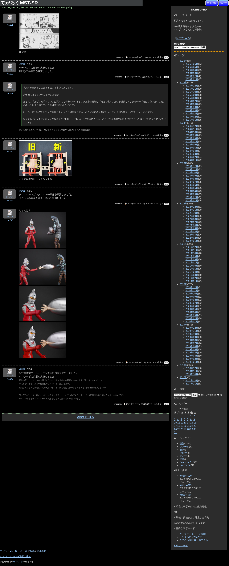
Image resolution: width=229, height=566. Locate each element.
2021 (183, 244)
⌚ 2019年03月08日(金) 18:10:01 (138, 77)
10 (175, 422)
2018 (183, 365)
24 (175, 429)
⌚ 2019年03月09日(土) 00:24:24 (140, 57)
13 (185, 422)
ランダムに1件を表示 (191, 537)
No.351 (10, 25)
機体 (182, 449)
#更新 (22, 64)
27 (185, 429)
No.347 (10, 201)
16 (194, 422)
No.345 (10, 379)
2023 (183, 163)
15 (191, 422)
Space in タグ (187, 462)
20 (185, 426)
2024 (183, 123)
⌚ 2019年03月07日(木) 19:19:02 (138, 204)
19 (182, 426)
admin (120, 57)
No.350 (10, 74)
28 (188, 429)
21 (188, 426)
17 (175, 426)
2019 (183, 324)
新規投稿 (211, 3)
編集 (166, 57)
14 (188, 422)
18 (178, 426)
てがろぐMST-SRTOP (11, 551)
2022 (183, 203)
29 (191, 429)
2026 (183, 61)
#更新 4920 (186, 475)
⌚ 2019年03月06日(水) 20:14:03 (137, 404)
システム (184, 446)
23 (194, 426)
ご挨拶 (183, 453)
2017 (183, 377)
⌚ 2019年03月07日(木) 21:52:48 (138, 184)
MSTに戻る (183, 38)
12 (182, 422)
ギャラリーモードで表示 (193, 534)
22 (191, 426)
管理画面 (41, 551)
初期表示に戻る (85, 417)
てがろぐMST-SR (19, 2)
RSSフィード (181, 545)
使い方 (183, 456)
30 (194, 429)
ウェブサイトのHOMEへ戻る (15, 556)
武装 (182, 459)
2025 (183, 82)
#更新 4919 (186, 485)
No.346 (10, 220)
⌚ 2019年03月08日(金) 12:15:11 (137, 135)
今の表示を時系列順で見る (194, 540)
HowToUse (185, 465)
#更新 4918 (186, 494)
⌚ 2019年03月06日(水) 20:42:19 (140, 362)
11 (178, 422)
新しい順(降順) (207, 394)
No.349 (10, 93)
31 (175, 432)
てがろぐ (18, 562)
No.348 (10, 152)
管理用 (223, 3)
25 (178, 429)
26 (182, 429)
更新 (182, 443)
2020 (183, 284)
